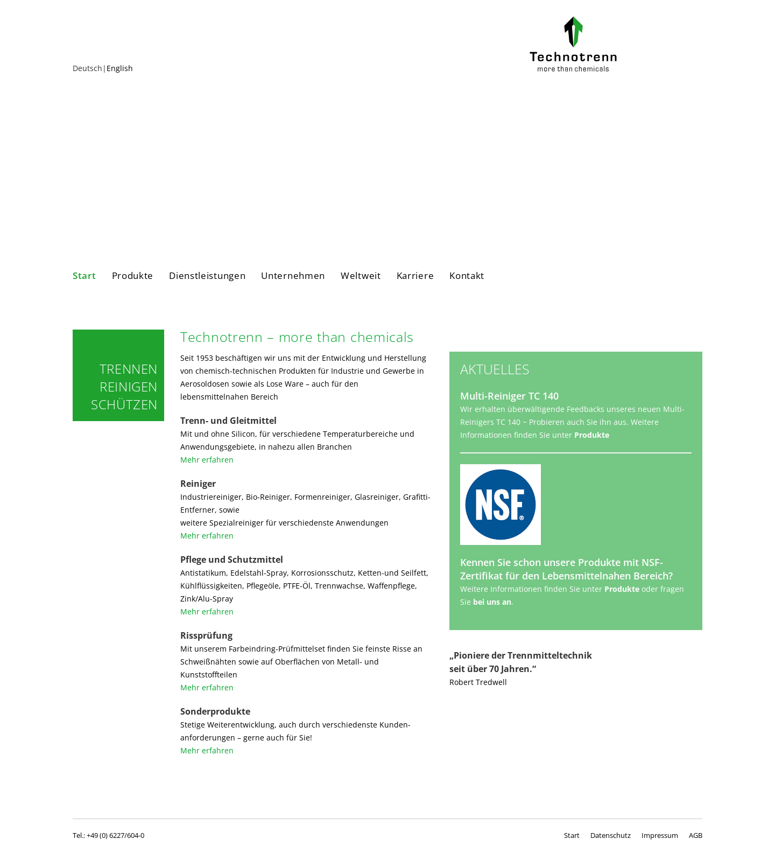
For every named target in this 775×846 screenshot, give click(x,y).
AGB (695, 835)
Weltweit (361, 275)
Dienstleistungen (207, 275)
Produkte (133, 275)
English (120, 68)
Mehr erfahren (207, 460)
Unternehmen (293, 275)
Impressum (660, 835)
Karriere (415, 275)
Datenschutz (610, 835)
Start (84, 275)
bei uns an (492, 602)
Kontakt (466, 275)
